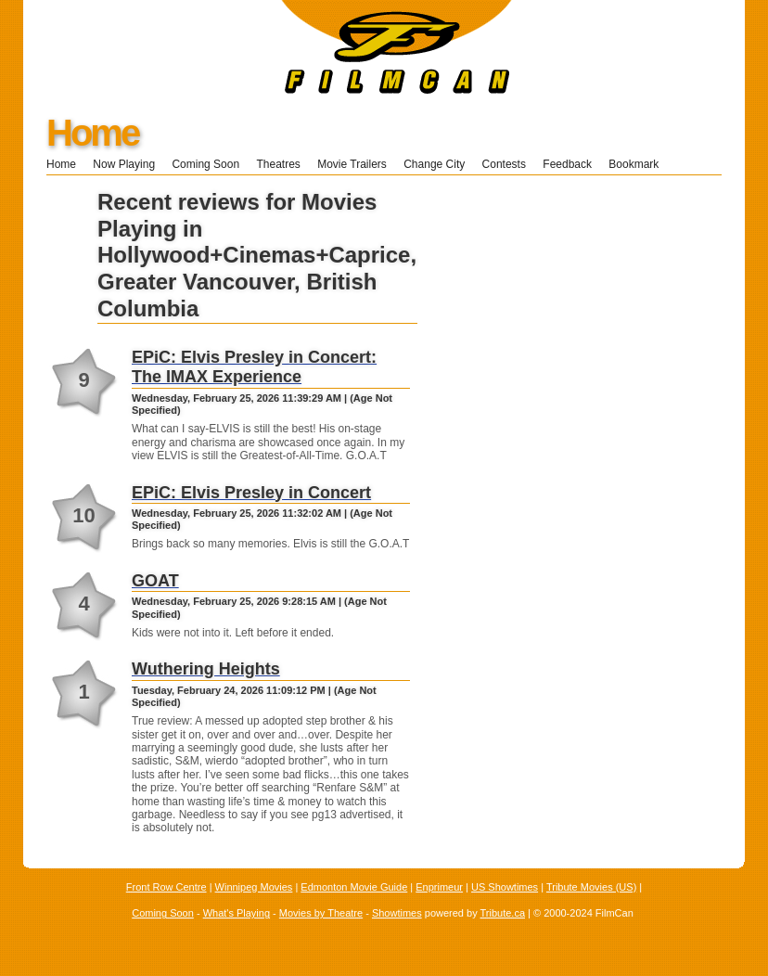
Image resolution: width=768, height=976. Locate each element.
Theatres (278, 164)
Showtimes (397, 912)
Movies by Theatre (321, 912)
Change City (434, 164)
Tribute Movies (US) (591, 887)
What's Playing (236, 912)
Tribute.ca (503, 912)
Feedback (567, 164)
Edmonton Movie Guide (354, 887)
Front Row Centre (166, 887)
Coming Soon (205, 164)
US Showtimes (504, 887)
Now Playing (124, 164)
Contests (504, 164)
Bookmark (639, 164)
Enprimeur (439, 887)
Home (92, 132)
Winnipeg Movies (254, 887)
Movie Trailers (352, 164)
